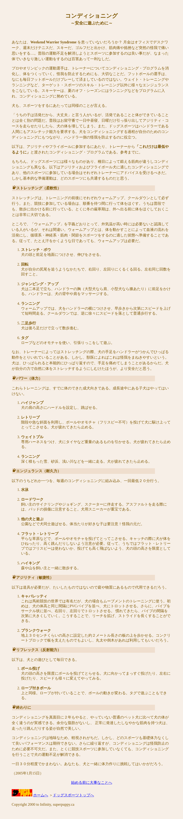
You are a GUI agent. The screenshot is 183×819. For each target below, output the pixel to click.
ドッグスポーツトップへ (73, 795)
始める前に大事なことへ (91, 782)
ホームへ (40, 795)
